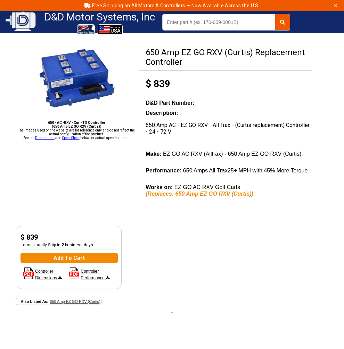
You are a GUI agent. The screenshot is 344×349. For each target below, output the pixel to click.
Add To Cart (69, 258)
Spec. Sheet (71, 138)
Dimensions (45, 138)
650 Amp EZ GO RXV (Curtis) (75, 301)
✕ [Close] (336, 5)
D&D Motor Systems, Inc (99, 17)
